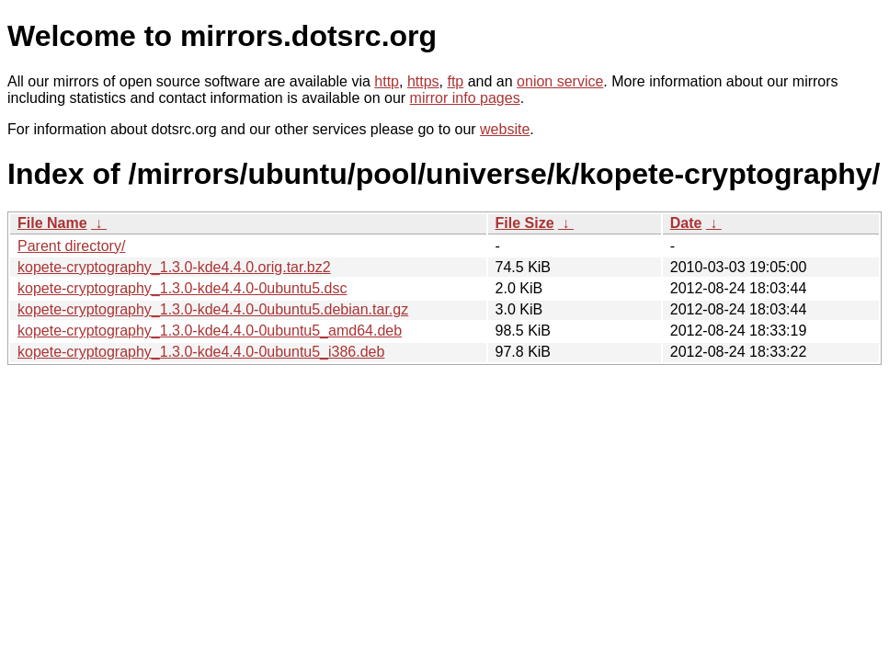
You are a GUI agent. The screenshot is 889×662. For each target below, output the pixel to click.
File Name (52, 223)
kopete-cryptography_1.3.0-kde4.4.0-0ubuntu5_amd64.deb (209, 330)
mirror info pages (465, 98)
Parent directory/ (71, 246)
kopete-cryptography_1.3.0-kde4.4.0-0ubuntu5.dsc (182, 288)
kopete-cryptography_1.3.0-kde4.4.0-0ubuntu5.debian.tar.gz (212, 309)
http (386, 81)
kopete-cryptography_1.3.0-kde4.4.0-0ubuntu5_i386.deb (200, 352)
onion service (560, 81)
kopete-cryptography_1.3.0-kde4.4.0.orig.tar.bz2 (174, 267)
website (505, 129)
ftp (455, 81)
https (423, 81)
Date (686, 223)
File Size (525, 223)
